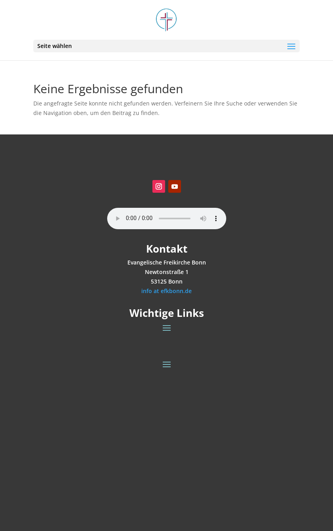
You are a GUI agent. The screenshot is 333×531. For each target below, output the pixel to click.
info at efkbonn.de (166, 291)
